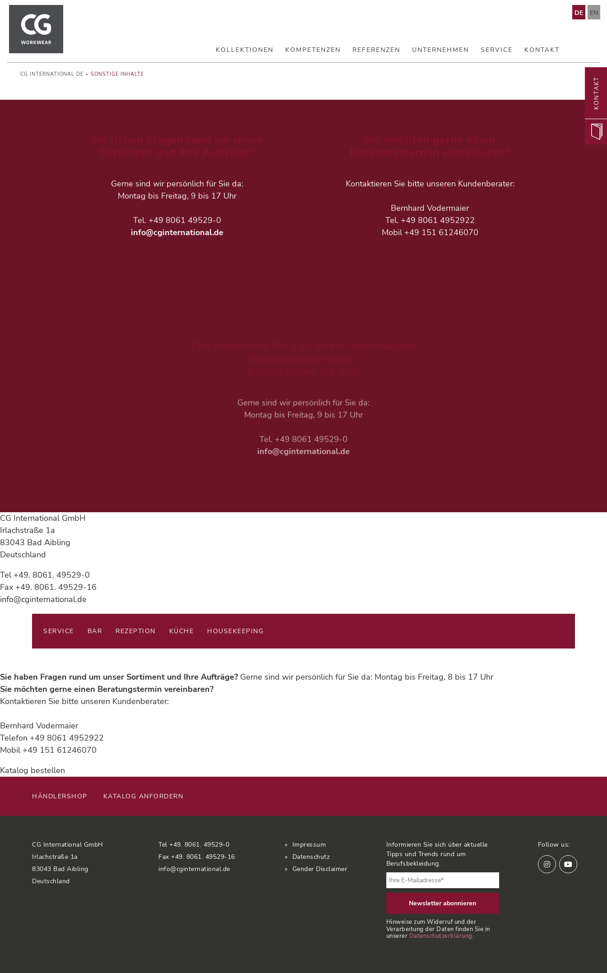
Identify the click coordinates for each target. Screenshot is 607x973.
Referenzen (376, 50)
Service (497, 50)
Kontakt (542, 50)
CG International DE (51, 74)
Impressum (309, 844)
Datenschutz (311, 857)
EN (594, 13)
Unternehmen (440, 50)
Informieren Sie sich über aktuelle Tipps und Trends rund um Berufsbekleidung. (437, 854)
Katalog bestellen (32, 770)
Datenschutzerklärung (441, 936)
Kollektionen (244, 50)
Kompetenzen (313, 50)
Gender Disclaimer (320, 869)
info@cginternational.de (177, 233)
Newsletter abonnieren (442, 903)
